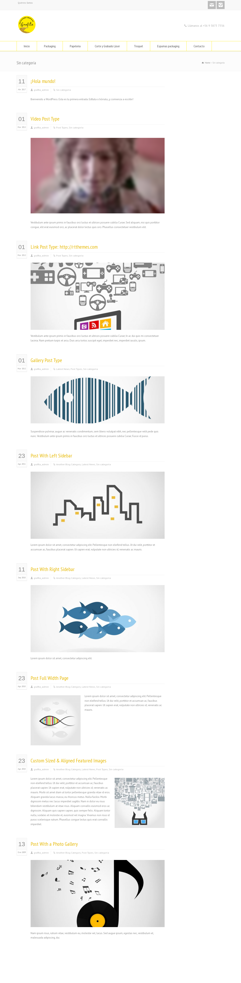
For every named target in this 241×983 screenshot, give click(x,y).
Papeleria (75, 46)
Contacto (199, 46)
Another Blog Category (68, 464)
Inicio (27, 46)
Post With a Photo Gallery (54, 844)
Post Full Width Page (49, 678)
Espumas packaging (168, 46)
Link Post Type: (45, 246)
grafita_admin (41, 89)
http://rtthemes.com (79, 246)
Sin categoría (63, 89)
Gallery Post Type (46, 360)
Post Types (62, 127)
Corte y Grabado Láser (107, 46)
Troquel (138, 46)
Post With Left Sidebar (51, 455)
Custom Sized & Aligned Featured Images (68, 760)
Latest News (63, 368)
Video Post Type (45, 118)
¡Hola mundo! (43, 81)
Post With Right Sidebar (53, 569)
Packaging (50, 46)
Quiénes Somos (25, 2)
